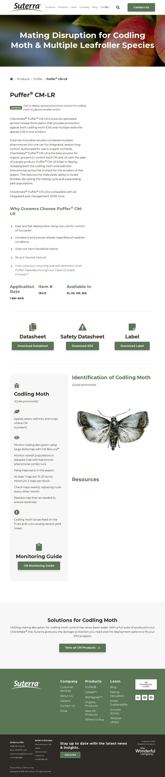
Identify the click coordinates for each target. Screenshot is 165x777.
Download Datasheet (33, 346)
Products (50, 7)
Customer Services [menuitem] (66, 689)
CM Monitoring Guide (39, 565)
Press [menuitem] (63, 711)
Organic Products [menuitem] (91, 704)
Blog (95, 7)
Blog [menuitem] (113, 687)
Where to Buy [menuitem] (94, 719)
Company (84, 7)
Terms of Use (29, 768)
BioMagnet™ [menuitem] (93, 697)
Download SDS (82, 346)
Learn (74, 7)
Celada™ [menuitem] (91, 692)
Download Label (132, 346)
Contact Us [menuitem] (67, 705)
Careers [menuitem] (65, 700)
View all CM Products (82, 647)
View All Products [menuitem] (91, 712)
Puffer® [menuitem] (90, 687)
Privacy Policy (15, 768)
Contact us (39, 756)
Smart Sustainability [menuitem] (119, 702)
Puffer (38, 79)
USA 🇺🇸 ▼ (105, 7)
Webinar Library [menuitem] (115, 720)
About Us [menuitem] (66, 696)
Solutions (63, 7)
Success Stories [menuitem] (115, 711)
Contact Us (141, 7)
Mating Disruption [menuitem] (117, 694)
